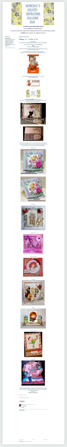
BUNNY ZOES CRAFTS (36, 76)
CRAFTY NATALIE (33, 256)
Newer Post (21, 439)
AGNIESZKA (27, 52)
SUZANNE (33, 359)
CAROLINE (33, 232)
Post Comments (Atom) (27, 441)
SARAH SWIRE (33, 330)
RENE (33, 307)
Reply (23, 407)
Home (33, 439)
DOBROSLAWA (38, 99)
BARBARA (33, 204)
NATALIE (33, 279)
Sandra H (23, 404)
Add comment (21, 410)
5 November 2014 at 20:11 (30, 404)
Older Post (45, 439)
